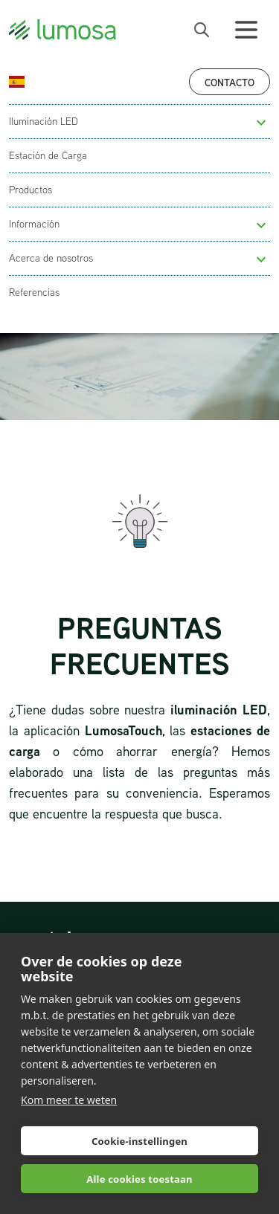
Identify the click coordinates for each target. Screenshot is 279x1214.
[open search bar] (202, 30)
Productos (30, 189)
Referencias (34, 292)
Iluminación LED (43, 121)
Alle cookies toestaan (139, 1179)
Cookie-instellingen (139, 1141)
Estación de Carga (48, 155)
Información (34, 223)
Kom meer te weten (69, 1100)
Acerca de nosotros (51, 258)
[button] (261, 123)
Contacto (229, 82)
